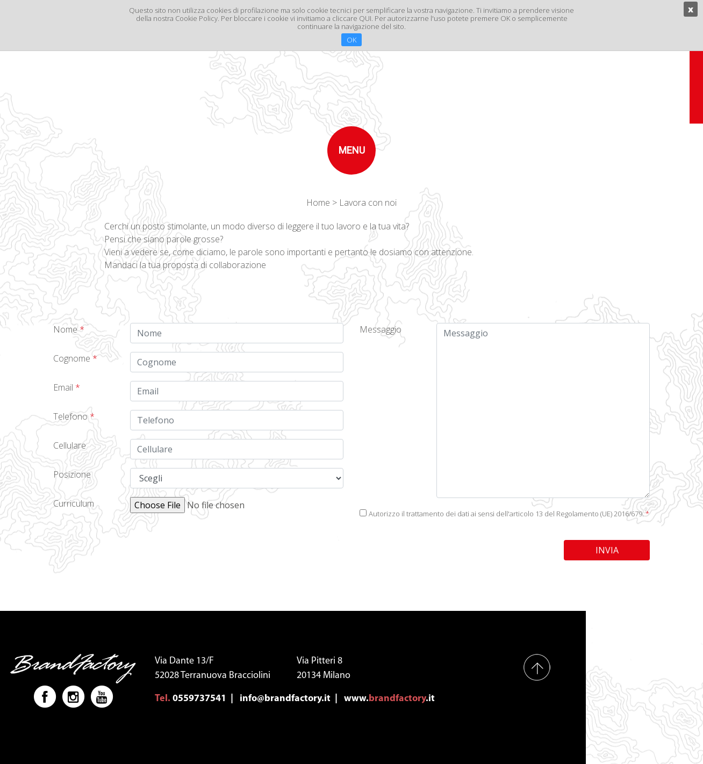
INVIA (607, 550)
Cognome (75, 358)
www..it (389, 699)
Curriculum (73, 503)
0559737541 (199, 699)
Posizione (72, 474)
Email (66, 387)
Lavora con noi (368, 202)
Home (318, 202)
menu (352, 150)
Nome (68, 329)
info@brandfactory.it (285, 699)
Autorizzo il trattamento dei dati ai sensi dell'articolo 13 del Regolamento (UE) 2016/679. (509, 513)
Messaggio (380, 329)
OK (351, 40)
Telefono (74, 416)
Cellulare (69, 445)
